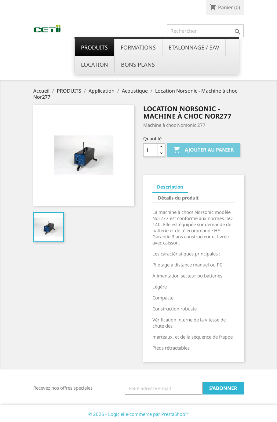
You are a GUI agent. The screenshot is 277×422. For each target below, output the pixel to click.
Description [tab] (170, 187)
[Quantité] (150, 150)
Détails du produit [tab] (178, 198)
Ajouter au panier (203, 150)
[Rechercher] (205, 30)
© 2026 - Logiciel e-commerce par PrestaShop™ (138, 414)
